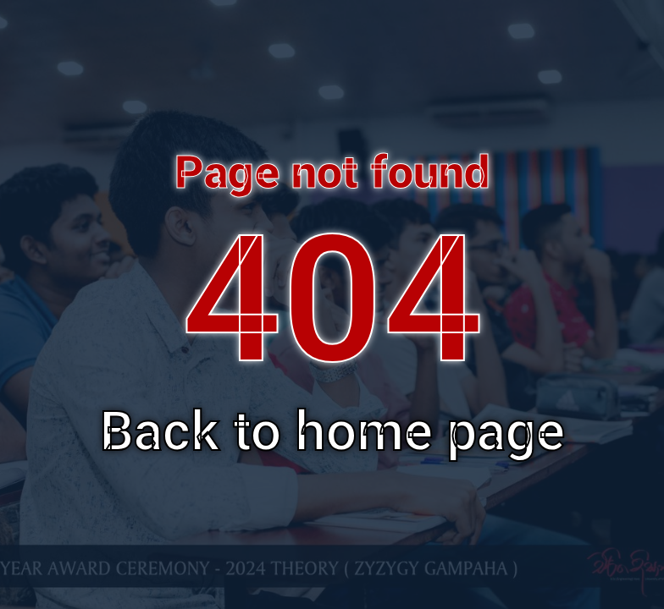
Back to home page (332, 432)
